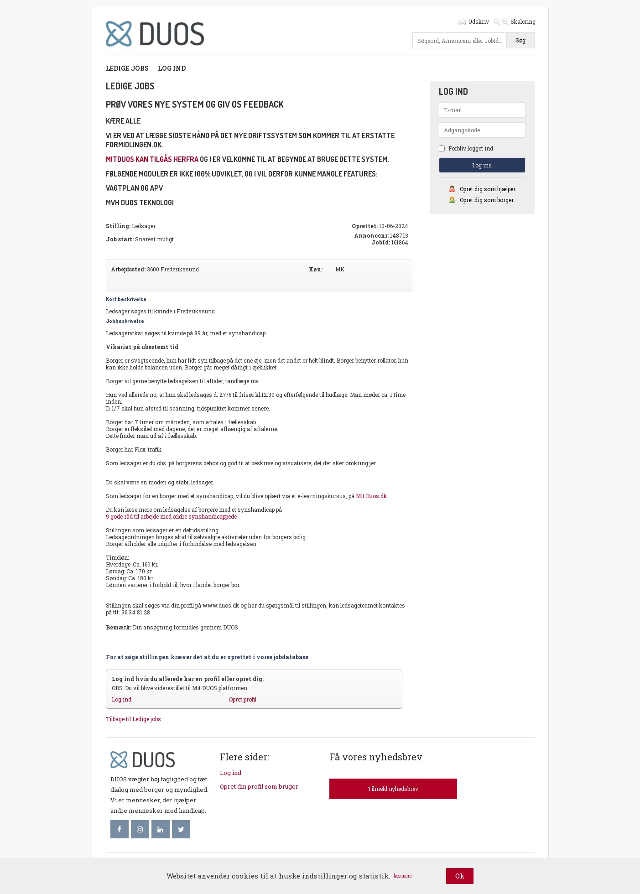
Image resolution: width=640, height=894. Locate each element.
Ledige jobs (127, 68)
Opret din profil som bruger (259, 786)
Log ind (172, 68)
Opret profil (242, 699)
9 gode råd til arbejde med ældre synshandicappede (171, 516)
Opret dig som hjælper (487, 188)
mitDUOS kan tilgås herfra (152, 159)
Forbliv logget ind (466, 148)
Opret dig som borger (487, 199)
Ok (459, 875)
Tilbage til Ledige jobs (133, 718)
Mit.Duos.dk (371, 495)
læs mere (403, 876)
